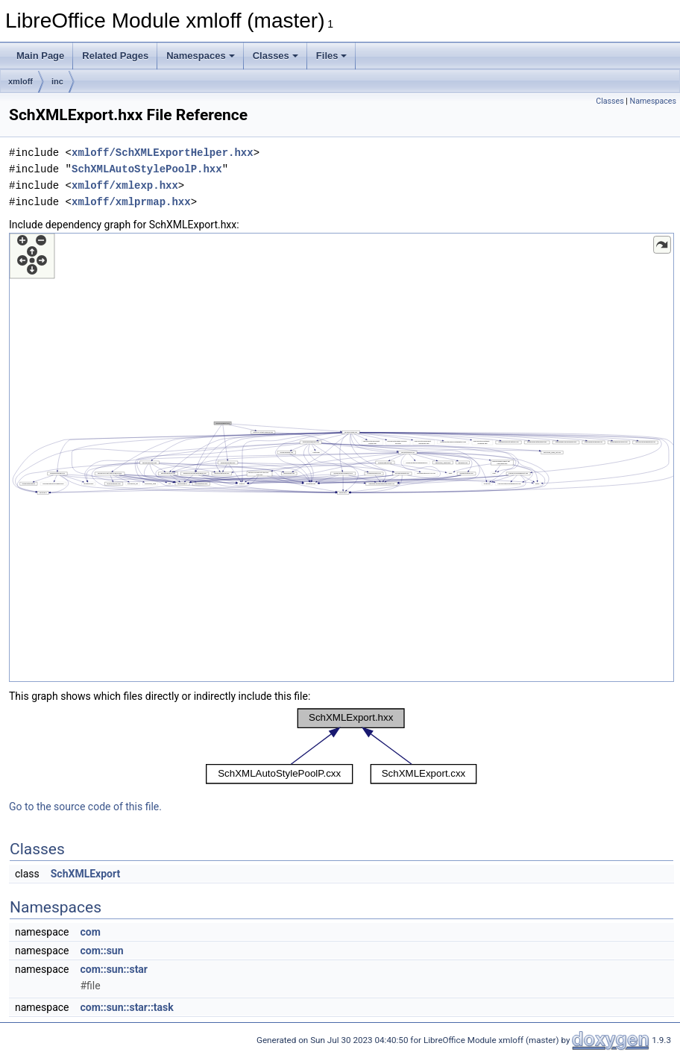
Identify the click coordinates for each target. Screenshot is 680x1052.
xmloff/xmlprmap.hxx (131, 202)
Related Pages (115, 55)
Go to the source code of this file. (85, 807)
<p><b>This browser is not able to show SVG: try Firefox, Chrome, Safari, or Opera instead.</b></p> (341, 457)
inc (57, 81)
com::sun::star (114, 969)
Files (331, 55)
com (90, 932)
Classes (275, 55)
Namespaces (200, 55)
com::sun (101, 950)
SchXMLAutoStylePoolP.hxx (147, 169)
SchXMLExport (85, 874)
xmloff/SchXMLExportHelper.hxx (163, 152)
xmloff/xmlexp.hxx (125, 185)
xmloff (20, 81)
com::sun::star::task (126, 1007)
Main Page (40, 55)
